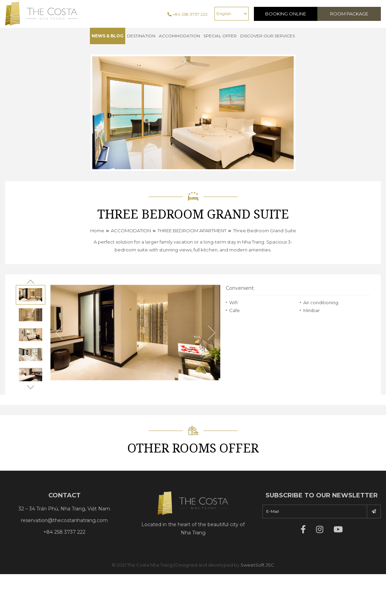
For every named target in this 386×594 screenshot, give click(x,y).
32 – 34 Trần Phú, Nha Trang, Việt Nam (64, 509)
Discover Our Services (267, 35)
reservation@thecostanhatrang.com (64, 520)
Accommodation (179, 35)
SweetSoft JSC (257, 565)
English (224, 13)
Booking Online (285, 13)
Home (97, 230)
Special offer (220, 35)
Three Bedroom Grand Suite (264, 230)
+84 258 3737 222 (187, 14)
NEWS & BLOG (108, 35)
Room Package (349, 13)
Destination (141, 35)
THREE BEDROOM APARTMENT (191, 230)
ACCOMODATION (131, 230)
